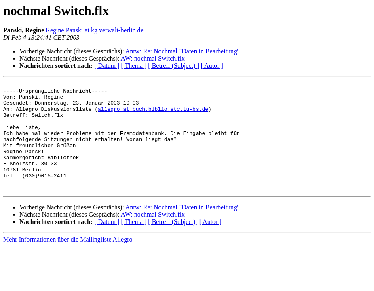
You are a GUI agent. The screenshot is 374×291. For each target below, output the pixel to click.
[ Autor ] (212, 65)
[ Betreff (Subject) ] (173, 65)
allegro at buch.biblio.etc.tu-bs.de (153, 114)
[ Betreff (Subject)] (172, 243)
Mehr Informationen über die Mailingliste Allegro (67, 261)
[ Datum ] (106, 65)
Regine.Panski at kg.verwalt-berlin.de (94, 30)
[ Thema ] (134, 65)
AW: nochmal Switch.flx (153, 58)
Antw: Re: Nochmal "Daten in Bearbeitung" (182, 51)
